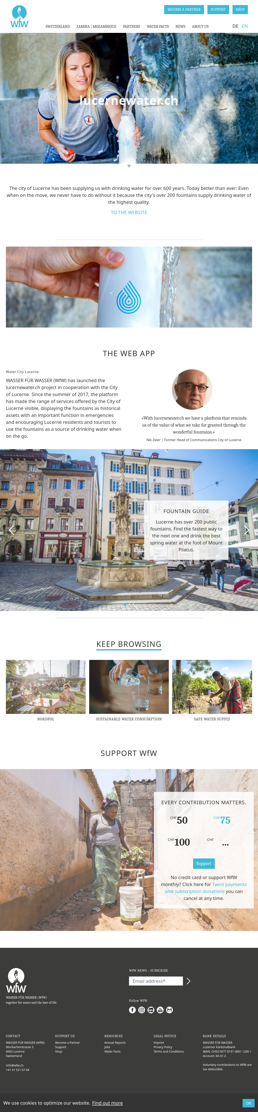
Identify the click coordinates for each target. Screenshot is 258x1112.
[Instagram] (143, 1010)
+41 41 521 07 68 (17, 1070)
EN (245, 26)
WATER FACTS (158, 26)
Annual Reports (115, 1043)
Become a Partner (67, 1043)
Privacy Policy (163, 1047)
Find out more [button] (107, 1103)
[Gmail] (170, 1010)
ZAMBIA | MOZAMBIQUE (96, 26)
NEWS (180, 26)
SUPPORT (218, 9)
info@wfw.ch (15, 1065)
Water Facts (112, 1051)
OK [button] (248, 1103)
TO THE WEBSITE (129, 212)
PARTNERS (131, 26)
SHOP (240, 9)
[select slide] (125, 604)
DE (235, 26)
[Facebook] (133, 1010)
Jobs (107, 1047)
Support (203, 863)
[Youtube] (161, 1010)
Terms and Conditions (169, 1051)
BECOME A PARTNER (184, 9)
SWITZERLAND (58, 26)
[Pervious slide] (12, 530)
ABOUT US (200, 26)
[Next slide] (246, 530)
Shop (58, 1051)
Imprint (159, 1043)
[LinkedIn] (152, 1010)
